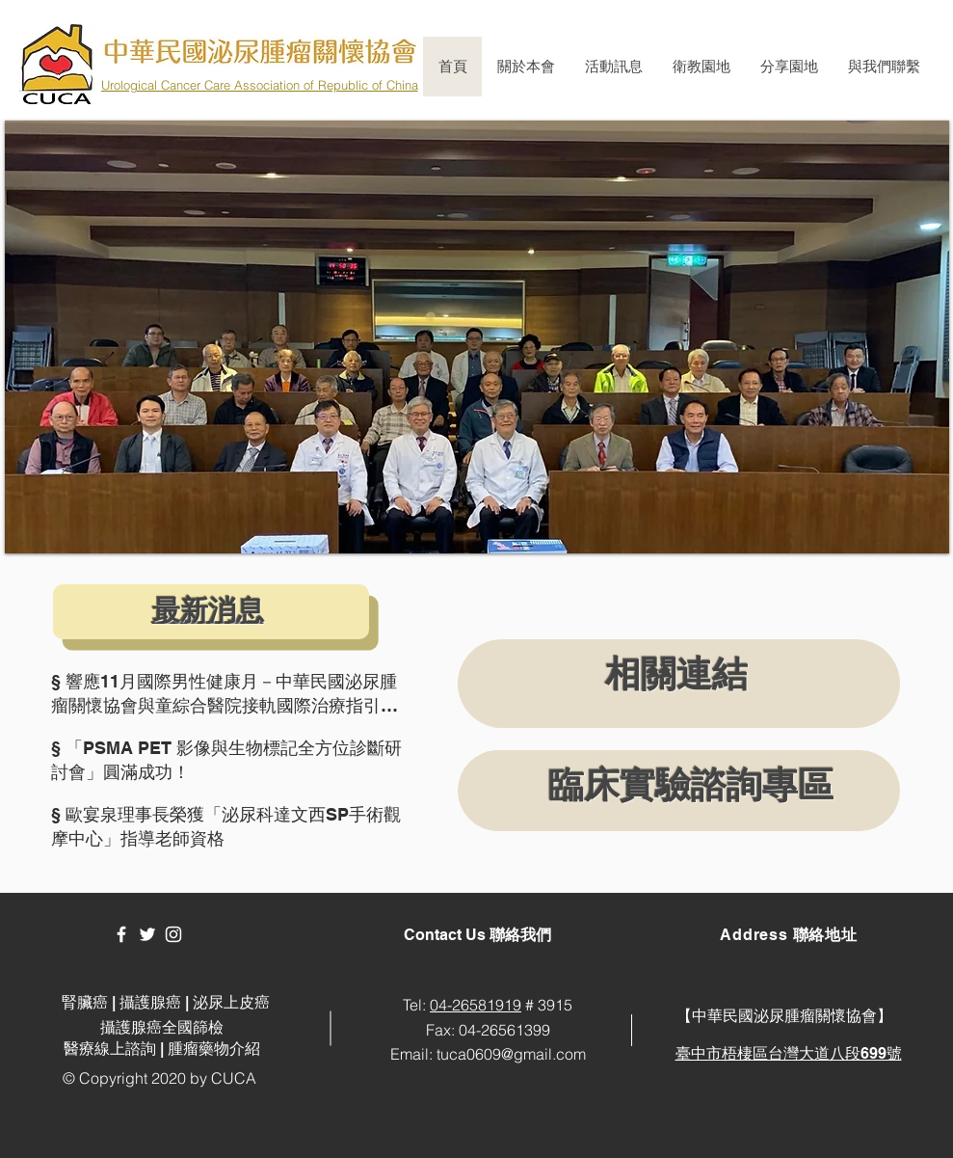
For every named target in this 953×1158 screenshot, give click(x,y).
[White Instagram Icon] (173, 934)
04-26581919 (475, 1004)
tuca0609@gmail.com (511, 1054)
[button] (525, 66)
